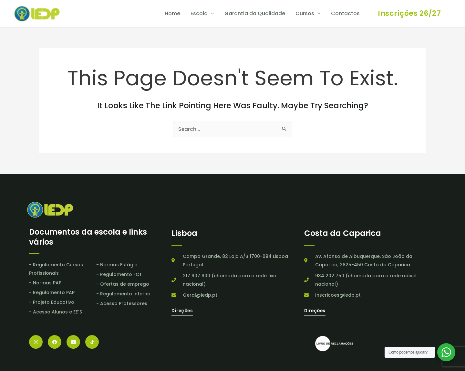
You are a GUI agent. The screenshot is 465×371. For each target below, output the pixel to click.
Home (172, 13)
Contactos (345, 13)
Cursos (304, 13)
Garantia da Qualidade (254, 13)
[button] (409, 14)
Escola (199, 13)
